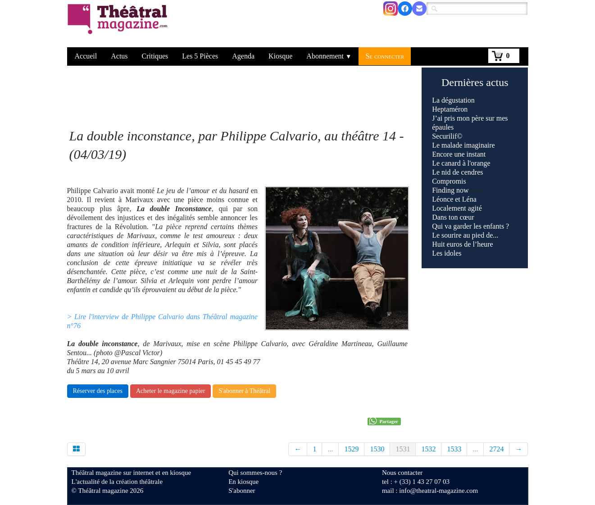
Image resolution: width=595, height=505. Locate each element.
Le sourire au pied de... (465, 235)
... (330, 449)
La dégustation (453, 100)
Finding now (450, 190)
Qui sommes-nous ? (255, 472)
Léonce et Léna (454, 199)
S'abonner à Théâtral (244, 391)
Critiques (155, 56)
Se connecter (384, 56)
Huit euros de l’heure (462, 244)
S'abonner (241, 490)
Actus (119, 56)
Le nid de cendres (457, 172)
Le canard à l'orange (461, 163)
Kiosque (280, 56)
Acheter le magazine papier (170, 391)
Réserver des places (98, 391)
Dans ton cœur (453, 217)
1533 (454, 449)
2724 (496, 449)
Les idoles (446, 253)
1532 (428, 449)
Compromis (449, 181)
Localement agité (457, 208)
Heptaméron (450, 109)
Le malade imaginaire (463, 145)
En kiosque (243, 481)
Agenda (243, 56)
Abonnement (328, 56)
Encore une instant (459, 154)
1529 (351, 449)
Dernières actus (475, 82)
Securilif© (447, 136)
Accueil (86, 56)
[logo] (119, 24)
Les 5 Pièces (200, 56)
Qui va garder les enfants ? (470, 226)
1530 (377, 449)
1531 (402, 449)
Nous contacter (402, 472)
